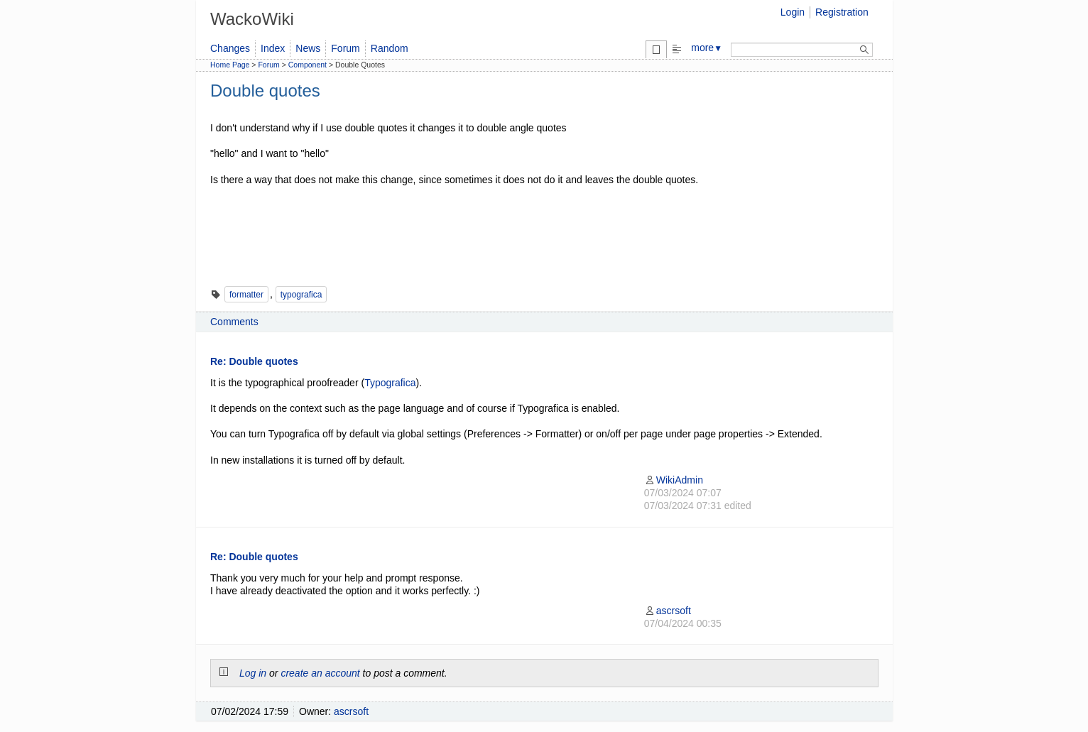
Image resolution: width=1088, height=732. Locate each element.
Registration (842, 12)
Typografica (389, 382)
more (706, 47)
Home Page (229, 64)
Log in (252, 673)
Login (792, 12)
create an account (320, 673)
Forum (345, 48)
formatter (246, 295)
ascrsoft (667, 610)
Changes (230, 48)
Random (389, 48)
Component (307, 64)
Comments (234, 321)
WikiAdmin (673, 480)
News (307, 48)
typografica (301, 295)
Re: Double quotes (254, 361)
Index (273, 48)
